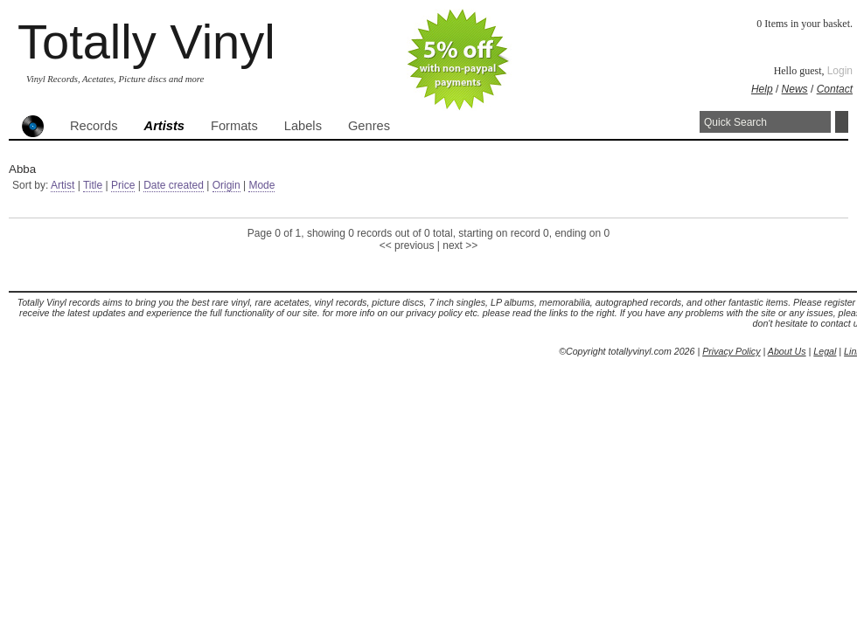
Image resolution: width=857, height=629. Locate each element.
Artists (164, 126)
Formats (234, 126)
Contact (835, 89)
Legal (824, 351)
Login (840, 71)
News (795, 89)
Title (92, 185)
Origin (226, 185)
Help (762, 89)
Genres (369, 126)
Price (123, 185)
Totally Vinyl (146, 41)
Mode (261, 185)
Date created (173, 185)
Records (94, 126)
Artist (62, 185)
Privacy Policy (731, 351)
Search (841, 122)
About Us (787, 351)
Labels (303, 126)
